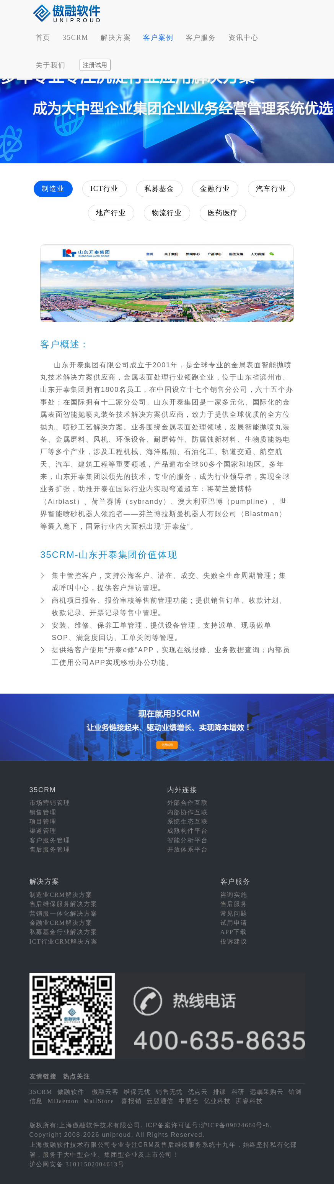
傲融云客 (105, 1092)
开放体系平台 (187, 849)
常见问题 (234, 913)
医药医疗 (223, 213)
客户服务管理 (49, 840)
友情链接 (43, 1076)
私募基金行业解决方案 (63, 932)
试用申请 (234, 922)
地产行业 (111, 213)
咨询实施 (234, 894)
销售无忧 (169, 1092)
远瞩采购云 (267, 1092)
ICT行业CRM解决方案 (63, 941)
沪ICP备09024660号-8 (235, 1125)
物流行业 (167, 213)
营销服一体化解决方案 (63, 913)
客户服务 (201, 37)
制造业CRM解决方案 (61, 894)
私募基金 (159, 188)
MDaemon (63, 1101)
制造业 (53, 188)
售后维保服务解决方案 (63, 904)
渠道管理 (43, 830)
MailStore (98, 1101)
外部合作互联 (187, 802)
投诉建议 (234, 941)
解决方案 (116, 37)
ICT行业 (104, 188)
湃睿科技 (249, 1101)
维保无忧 (137, 1092)
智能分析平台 (187, 840)
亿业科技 (217, 1101)
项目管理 (43, 821)
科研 (238, 1092)
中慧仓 (189, 1101)
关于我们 (51, 65)
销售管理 (43, 812)
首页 (43, 37)
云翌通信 (160, 1101)
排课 (220, 1092)
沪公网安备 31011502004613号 (77, 1164)
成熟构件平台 (187, 830)
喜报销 (131, 1101)
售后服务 (234, 904)
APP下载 (233, 932)
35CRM (75, 37)
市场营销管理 (49, 802)
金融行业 (215, 188)
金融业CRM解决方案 (61, 922)
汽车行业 (271, 188)
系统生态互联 (187, 821)
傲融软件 (71, 1092)
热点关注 (76, 1076)
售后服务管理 (49, 849)
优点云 (198, 1092)
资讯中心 (243, 37)
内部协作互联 (187, 812)
